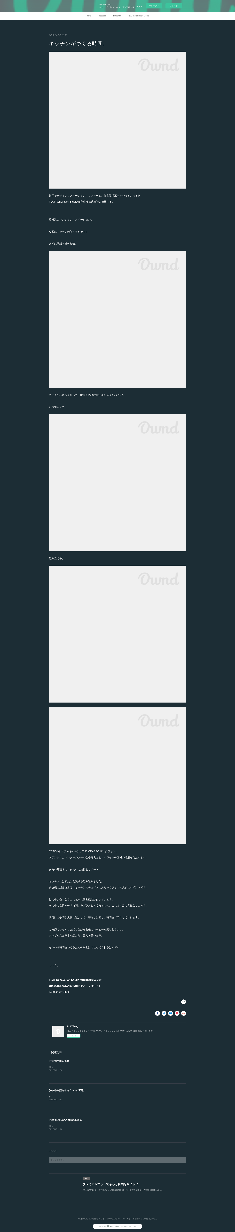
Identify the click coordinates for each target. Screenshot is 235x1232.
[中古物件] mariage (59, 1061)
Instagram (117, 16)
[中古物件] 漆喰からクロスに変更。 (67, 1090)
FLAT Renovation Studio (138, 16)
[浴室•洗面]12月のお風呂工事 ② (65, 1120)
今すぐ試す (154, 5)
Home (88, 16)
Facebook (102, 16)
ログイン (173, 6)
